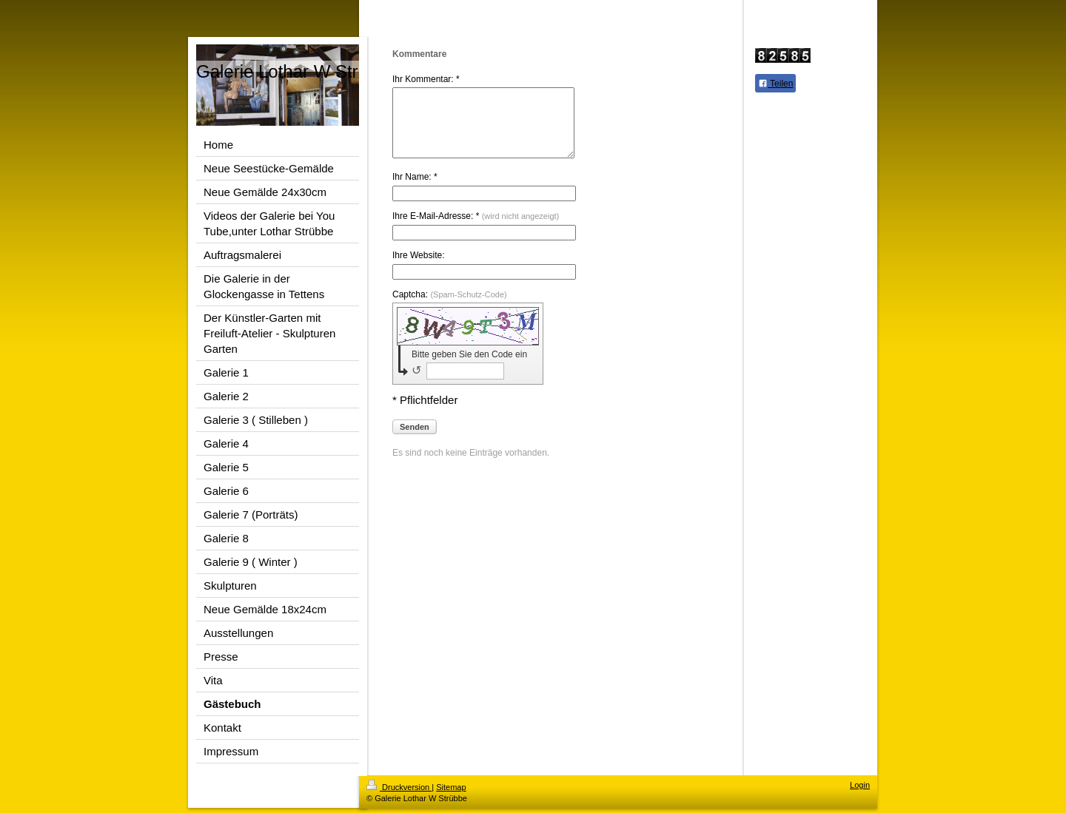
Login (860, 784)
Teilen (775, 83)
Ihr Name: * (415, 190)
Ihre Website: (418, 268)
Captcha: (449, 308)
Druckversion (399, 787)
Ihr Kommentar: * (426, 79)
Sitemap (451, 787)
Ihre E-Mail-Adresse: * (475, 229)
